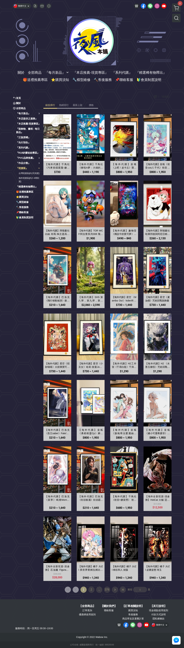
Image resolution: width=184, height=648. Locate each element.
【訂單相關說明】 (133, 606)
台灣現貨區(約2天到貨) (29, 173)
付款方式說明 (158, 614)
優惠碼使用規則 (87, 614)
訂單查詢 (87, 610)
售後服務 (133, 614)
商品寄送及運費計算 (133, 618)
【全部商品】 (87, 606)
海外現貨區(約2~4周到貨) (29, 180)
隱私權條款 (159, 618)
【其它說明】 (158, 606)
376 (107, 589)
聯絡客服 (109, 610)
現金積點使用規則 (158, 610)
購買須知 (133, 610)
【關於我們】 (109, 606)
